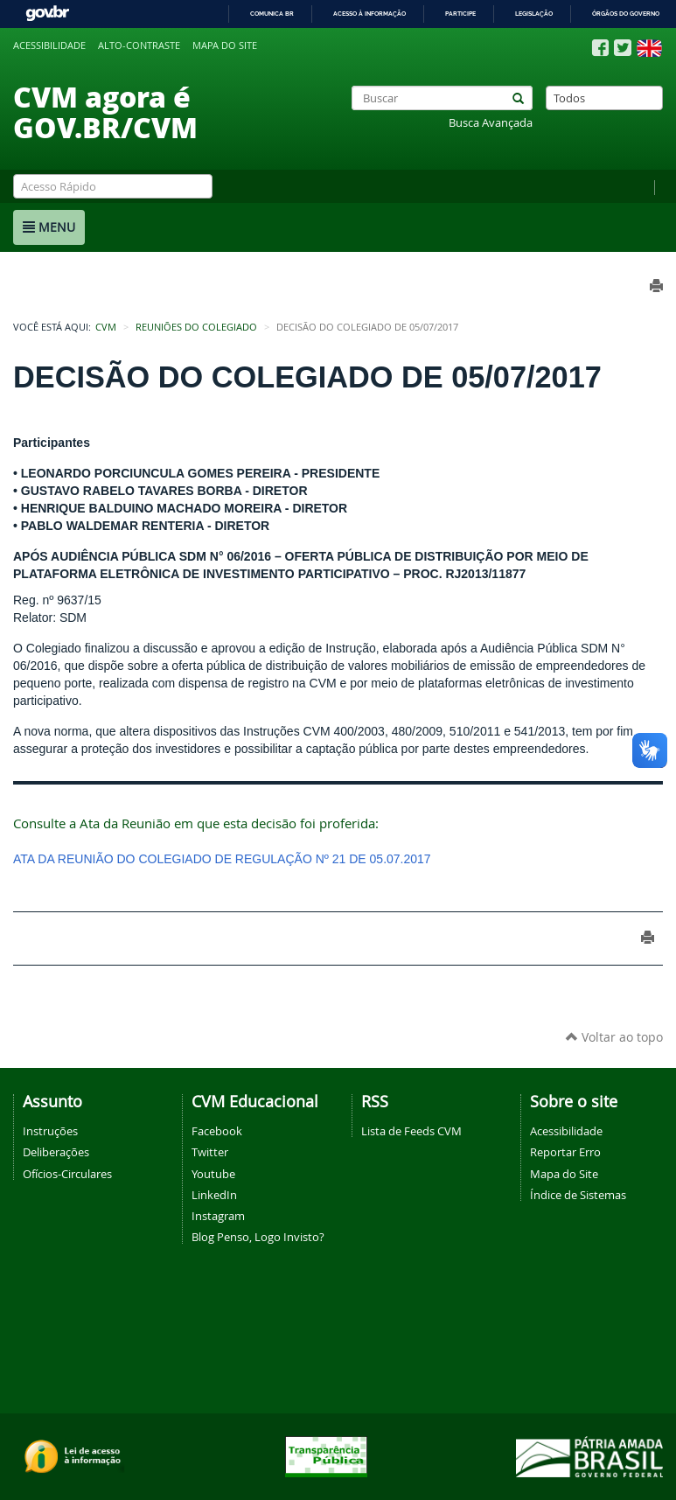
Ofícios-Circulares (67, 1174)
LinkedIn (214, 1195)
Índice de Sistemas (578, 1195)
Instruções (50, 1131)
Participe (460, 13)
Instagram (218, 1216)
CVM (105, 327)
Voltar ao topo (614, 1037)
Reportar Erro (565, 1152)
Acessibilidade (49, 45)
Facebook (217, 1131)
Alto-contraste (139, 45)
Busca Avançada (491, 122)
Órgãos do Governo (625, 13)
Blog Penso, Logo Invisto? (258, 1237)
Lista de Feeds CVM (411, 1131)
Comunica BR (272, 13)
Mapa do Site (564, 1174)
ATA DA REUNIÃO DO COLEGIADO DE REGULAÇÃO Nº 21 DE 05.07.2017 (222, 859)
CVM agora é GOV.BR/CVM (105, 111)
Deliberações (56, 1152)
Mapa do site (224, 45)
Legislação (534, 13)
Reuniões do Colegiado (196, 327)
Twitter (210, 1152)
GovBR (47, 13)
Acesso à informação (369, 13)
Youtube (213, 1174)
